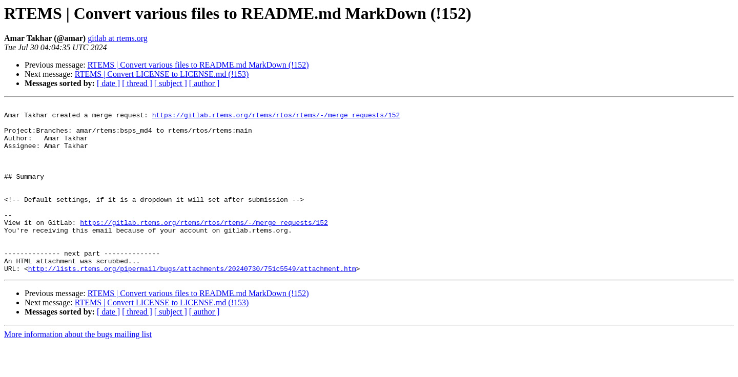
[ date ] (108, 83)
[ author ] (204, 83)
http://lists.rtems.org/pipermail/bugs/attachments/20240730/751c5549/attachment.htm (192, 302)
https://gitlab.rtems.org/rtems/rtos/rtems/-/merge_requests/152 (276, 117)
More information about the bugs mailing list (78, 368)
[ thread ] (137, 83)
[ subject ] (170, 83)
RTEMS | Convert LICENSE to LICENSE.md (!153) (162, 74)
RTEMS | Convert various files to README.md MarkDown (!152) (198, 64)
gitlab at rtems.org (118, 38)
